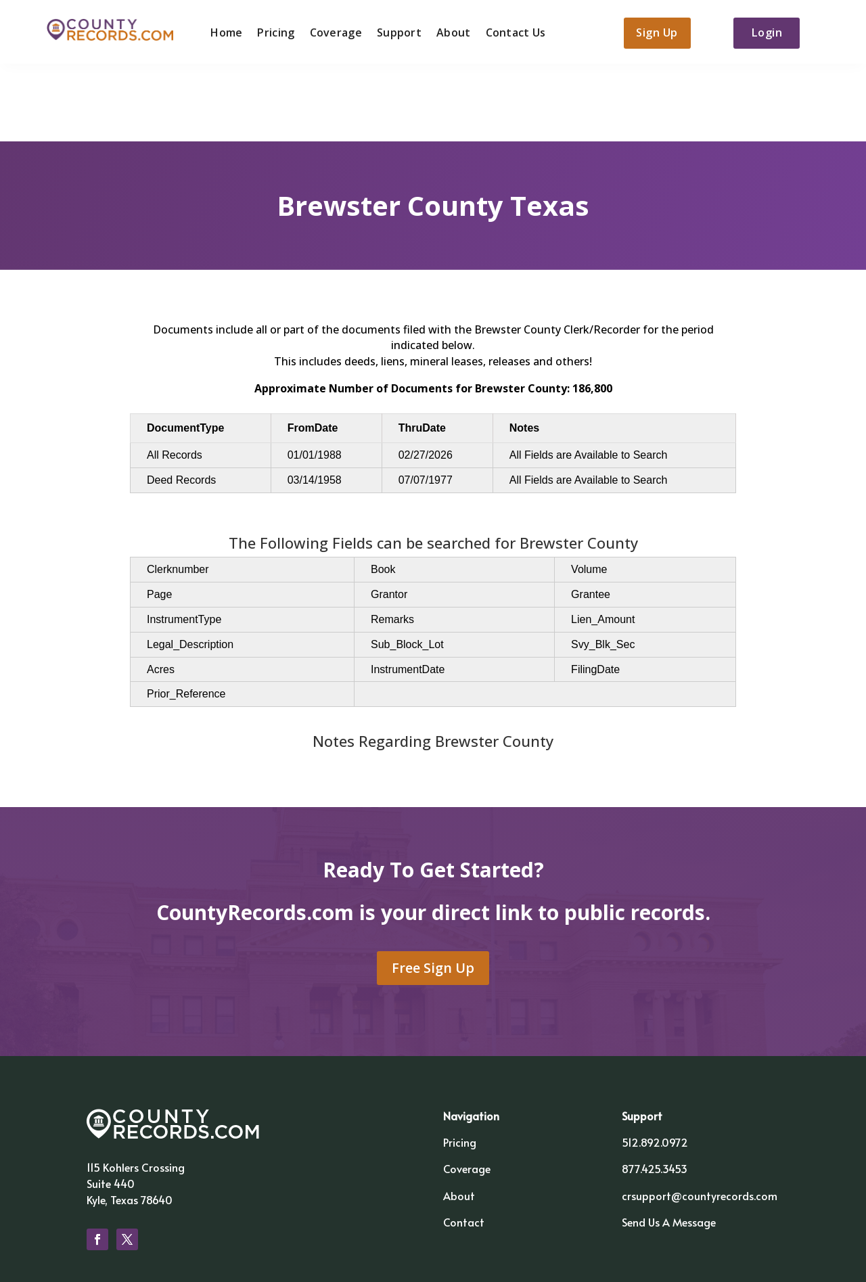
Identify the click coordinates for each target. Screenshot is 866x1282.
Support (397, 32)
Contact (463, 1145)
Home (224, 32)
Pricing (273, 32)
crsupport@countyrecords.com (699, 1119)
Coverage (334, 32)
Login (769, 32)
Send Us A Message (669, 1145)
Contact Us (514, 32)
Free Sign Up (433, 892)
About (451, 32)
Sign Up (656, 32)
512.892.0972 (655, 1066)
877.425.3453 (654, 1092)
